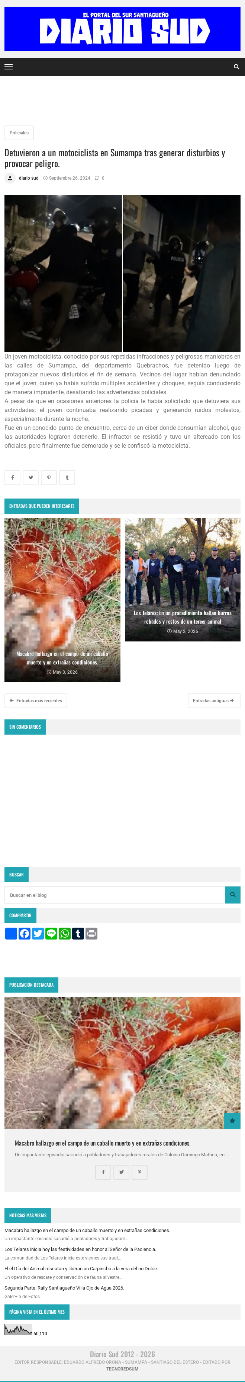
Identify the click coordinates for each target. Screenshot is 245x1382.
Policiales (19, 132)
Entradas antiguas (213, 700)
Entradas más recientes (36, 700)
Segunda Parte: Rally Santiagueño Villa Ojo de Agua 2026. (64, 1288)
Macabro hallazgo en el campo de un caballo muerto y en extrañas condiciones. (102, 1142)
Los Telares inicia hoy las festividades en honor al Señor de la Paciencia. (80, 1249)
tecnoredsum (122, 1369)
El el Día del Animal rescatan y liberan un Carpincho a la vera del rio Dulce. (81, 1268)
